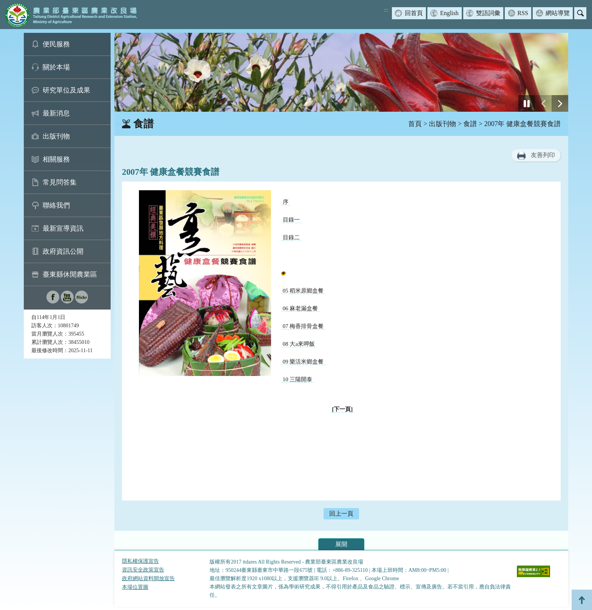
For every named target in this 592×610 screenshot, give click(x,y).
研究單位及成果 (66, 90)
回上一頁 (341, 513)
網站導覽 (558, 13)
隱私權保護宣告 (140, 561)
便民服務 (56, 44)
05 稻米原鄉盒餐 (303, 291)
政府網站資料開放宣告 (148, 578)
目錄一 (291, 220)
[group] (341, 72)
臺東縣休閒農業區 (70, 274)
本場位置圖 (135, 587)
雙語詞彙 (488, 13)
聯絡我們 (56, 205)
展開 (341, 544)
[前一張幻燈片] (543, 103)
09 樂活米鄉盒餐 (303, 362)
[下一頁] (342, 409)
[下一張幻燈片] (560, 103)
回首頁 (414, 13)
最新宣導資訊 (63, 228)
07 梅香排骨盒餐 (303, 326)
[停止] (526, 103)
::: (386, 10)
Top (582, 600)
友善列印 (543, 155)
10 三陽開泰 (298, 379)
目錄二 (291, 237)
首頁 (415, 124)
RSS (523, 13)
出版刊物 (56, 136)
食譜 (470, 124)
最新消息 (56, 113)
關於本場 (56, 67)
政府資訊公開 (63, 251)
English (449, 13)
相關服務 (56, 159)
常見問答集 (60, 182)
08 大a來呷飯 (299, 344)
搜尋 (580, 13)
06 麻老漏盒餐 (300, 308)
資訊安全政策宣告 (143, 570)
